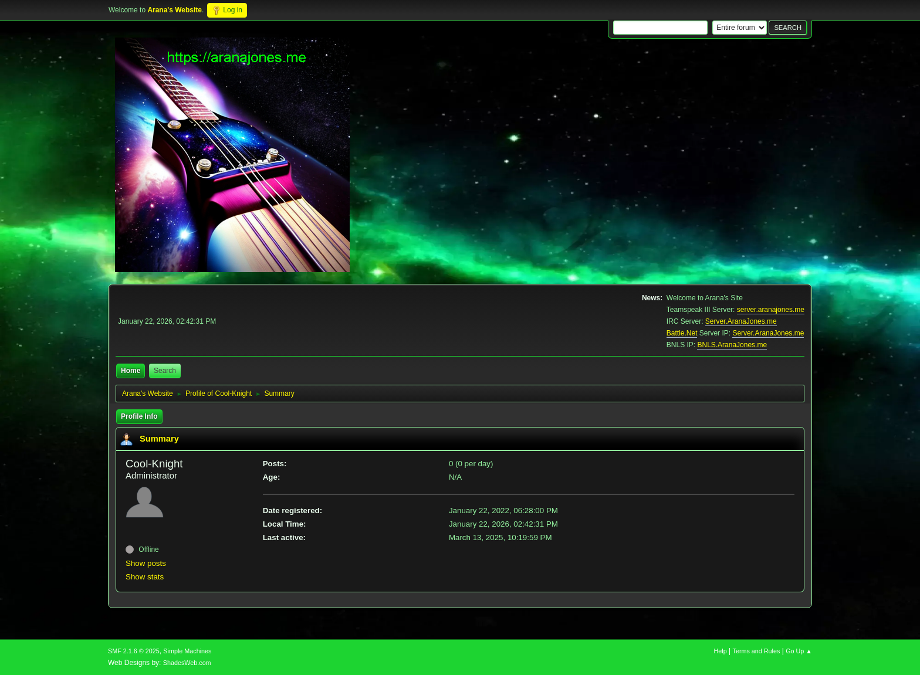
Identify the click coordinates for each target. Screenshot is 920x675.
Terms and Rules (756, 650)
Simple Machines (187, 650)
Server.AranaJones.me (741, 321)
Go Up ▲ (799, 650)
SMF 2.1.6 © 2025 (134, 650)
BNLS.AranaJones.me (732, 345)
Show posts (146, 563)
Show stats (145, 576)
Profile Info (139, 416)
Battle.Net (682, 333)
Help (720, 650)
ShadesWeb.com (187, 662)
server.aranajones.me (770, 310)
